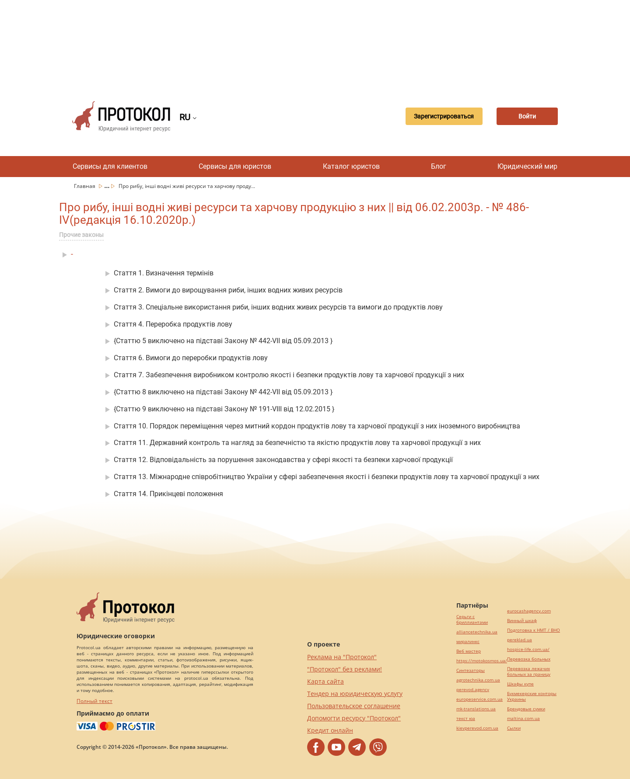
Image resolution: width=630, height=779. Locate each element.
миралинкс (468, 641)
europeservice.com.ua (479, 699)
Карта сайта (325, 681)
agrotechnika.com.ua (478, 680)
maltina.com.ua (523, 718)
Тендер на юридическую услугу (354, 693)
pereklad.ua (519, 640)
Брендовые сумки (526, 709)
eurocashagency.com (529, 611)
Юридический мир (527, 166)
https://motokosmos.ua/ (481, 661)
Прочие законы (81, 234)
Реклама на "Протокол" (342, 657)
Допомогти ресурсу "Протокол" (354, 718)
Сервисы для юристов (235, 166)
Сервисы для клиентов (110, 166)
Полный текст (94, 701)
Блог (438, 166)
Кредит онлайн (330, 730)
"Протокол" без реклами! (344, 669)
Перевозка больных (528, 659)
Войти (527, 116)
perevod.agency (472, 689)
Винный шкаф (522, 620)
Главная (85, 186)
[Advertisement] (315, 43)
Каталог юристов (351, 166)
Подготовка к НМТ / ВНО (533, 630)
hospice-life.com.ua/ (528, 649)
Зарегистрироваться (444, 116)
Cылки (514, 728)
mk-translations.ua (476, 709)
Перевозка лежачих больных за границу (528, 671)
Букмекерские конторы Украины (531, 696)
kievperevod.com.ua (477, 728)
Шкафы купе (520, 684)
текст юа (465, 718)
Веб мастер (468, 651)
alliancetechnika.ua (476, 632)
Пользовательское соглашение (353, 706)
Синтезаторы (470, 670)
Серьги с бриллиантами (472, 619)
